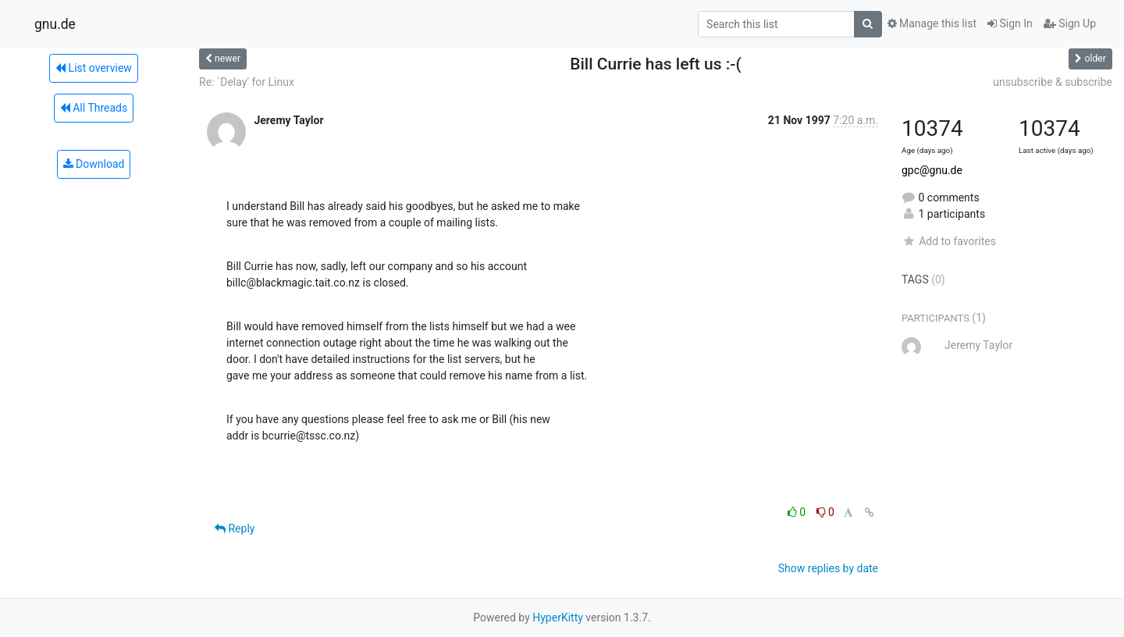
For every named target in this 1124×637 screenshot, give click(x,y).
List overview (93, 68)
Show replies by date (828, 568)
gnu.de (55, 24)
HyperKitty (557, 617)
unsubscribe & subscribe (1052, 82)
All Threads (93, 107)
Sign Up (1070, 23)
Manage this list (931, 23)
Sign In (1010, 23)
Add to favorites (949, 241)
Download (94, 164)
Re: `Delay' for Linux (246, 82)
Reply (234, 528)
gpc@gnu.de (932, 170)
